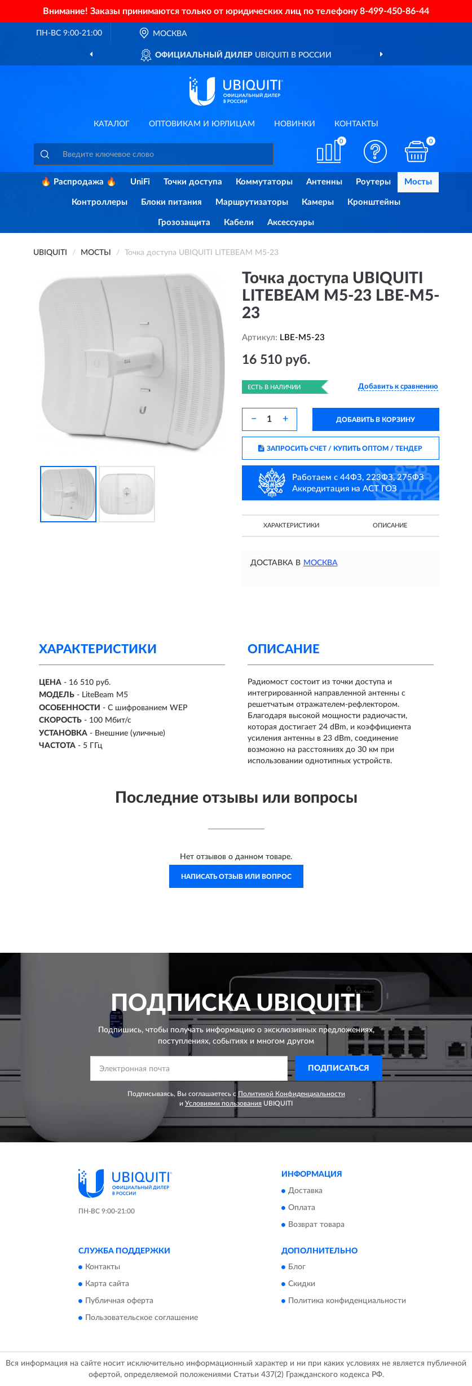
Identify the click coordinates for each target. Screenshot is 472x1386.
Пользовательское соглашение (141, 1318)
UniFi (140, 182)
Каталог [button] (112, 124)
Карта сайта (107, 1284)
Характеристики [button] (291, 525)
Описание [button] (390, 525)
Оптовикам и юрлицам (202, 124)
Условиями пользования (223, 1103)
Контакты (356, 124)
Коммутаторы (264, 182)
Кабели (239, 222)
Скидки (301, 1284)
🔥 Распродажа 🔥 (79, 182)
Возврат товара (316, 1225)
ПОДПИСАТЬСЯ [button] (338, 1068)
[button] (375, 151)
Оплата (301, 1208)
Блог (297, 1267)
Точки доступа (193, 182)
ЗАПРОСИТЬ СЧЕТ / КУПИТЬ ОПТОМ (340, 448)
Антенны (324, 182)
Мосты (418, 182)
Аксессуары (290, 222)
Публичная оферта (119, 1301)
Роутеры (373, 182)
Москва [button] (320, 563)
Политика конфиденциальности (347, 1301)
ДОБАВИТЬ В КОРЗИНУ (375, 419)
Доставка (305, 1191)
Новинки (294, 124)
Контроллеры (99, 202)
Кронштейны (373, 202)
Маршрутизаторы (251, 202)
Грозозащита (184, 222)
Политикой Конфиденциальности (291, 1093)
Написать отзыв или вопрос (236, 876)
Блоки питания (171, 202)
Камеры (318, 202)
